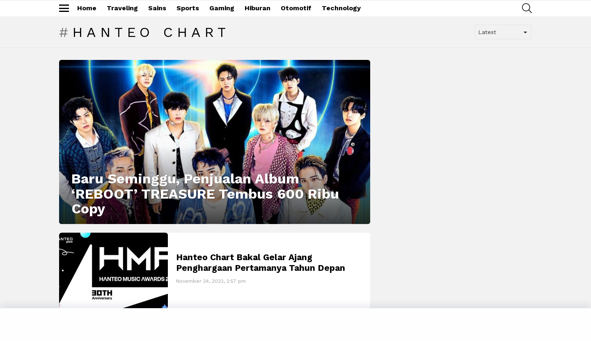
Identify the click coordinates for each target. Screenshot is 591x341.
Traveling (122, 8)
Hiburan (257, 8)
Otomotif (296, 8)
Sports (187, 8)
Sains (157, 8)
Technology (341, 8)
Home (86, 8)
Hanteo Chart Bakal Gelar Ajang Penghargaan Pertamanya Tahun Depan (260, 262)
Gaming (221, 8)
